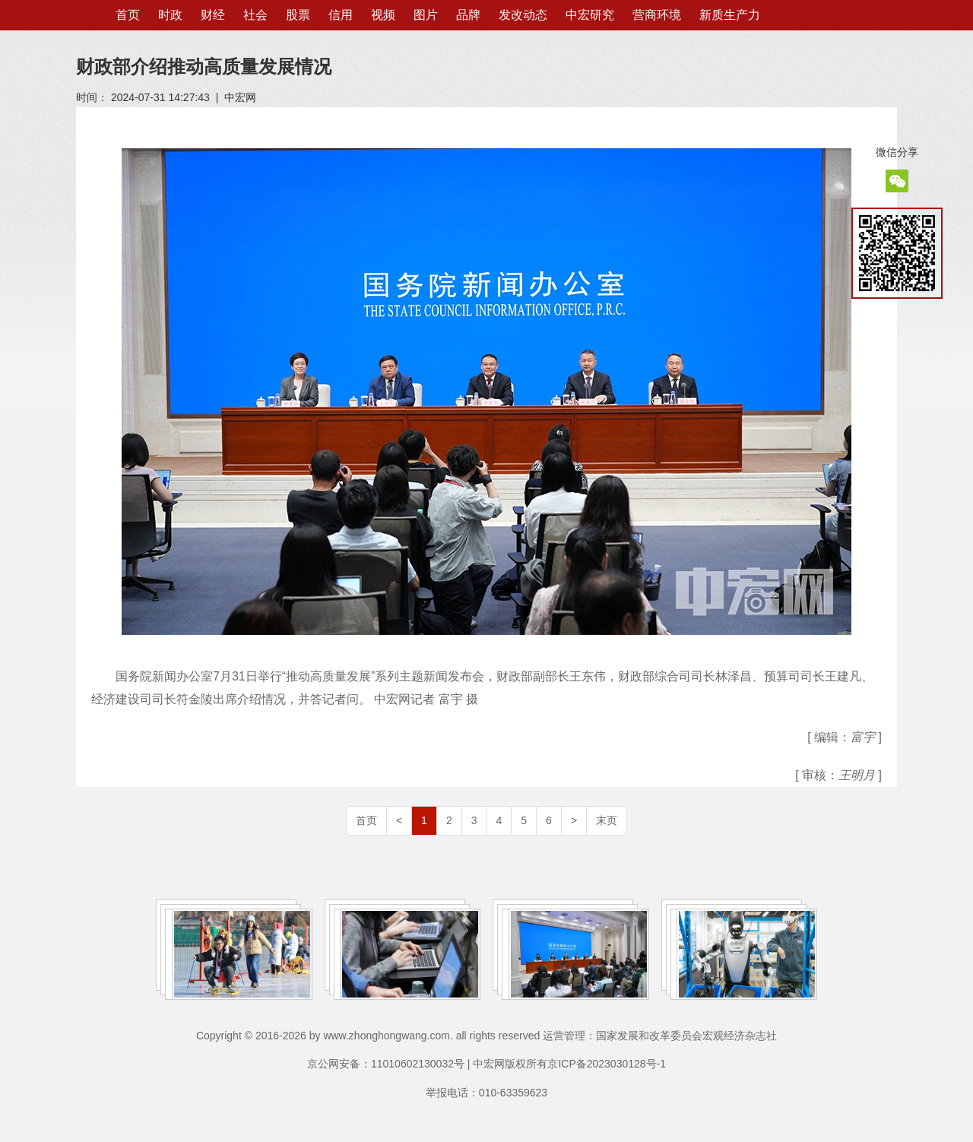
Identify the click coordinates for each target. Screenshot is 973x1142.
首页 (128, 14)
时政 (170, 14)
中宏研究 (590, 14)
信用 (340, 14)
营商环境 (656, 14)
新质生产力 (729, 14)
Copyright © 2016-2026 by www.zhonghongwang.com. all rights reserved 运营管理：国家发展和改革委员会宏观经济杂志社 (486, 1035)
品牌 (468, 14)
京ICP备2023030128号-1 (606, 1064)
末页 (606, 820)
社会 (255, 14)
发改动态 (523, 14)
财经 (213, 14)
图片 (426, 14)
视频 (383, 14)
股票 (298, 14)
